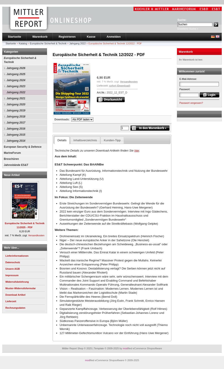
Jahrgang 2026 (15, 68)
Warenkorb (39, 36)
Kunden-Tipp (112, 140)
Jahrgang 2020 (15, 104)
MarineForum (12, 152)
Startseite (14, 36)
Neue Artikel (12, 175)
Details (61, 140)
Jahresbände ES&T (16, 165)
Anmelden (114, 36)
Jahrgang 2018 (15, 116)
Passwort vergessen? (191, 103)
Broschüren (11, 159)
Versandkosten (36, 235)
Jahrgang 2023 (15, 86)
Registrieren (67, 36)
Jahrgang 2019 (15, 110)
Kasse (91, 36)
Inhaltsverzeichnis (85, 140)
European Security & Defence (22, 146)
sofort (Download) (119, 85)
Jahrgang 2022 (15, 92)
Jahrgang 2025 (15, 74)
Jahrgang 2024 (15, 80)
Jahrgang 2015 (15, 134)
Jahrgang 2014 (15, 140)
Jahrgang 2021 (15, 98)
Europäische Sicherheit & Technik (20, 60)
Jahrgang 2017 (15, 122)
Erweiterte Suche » (187, 28)
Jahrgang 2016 (15, 128)
